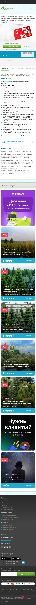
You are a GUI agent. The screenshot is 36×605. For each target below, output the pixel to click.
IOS (25, 74)
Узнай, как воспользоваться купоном (15, 142)
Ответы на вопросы (7, 509)
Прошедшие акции (7, 519)
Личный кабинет (34, 2)
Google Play (16, 558)
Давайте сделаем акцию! (9, 515)
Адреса (13, 68)
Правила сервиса (7, 507)
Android (30, 74)
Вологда (18, 2)
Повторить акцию (11, 46)
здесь (30, 109)
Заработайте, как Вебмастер (10, 517)
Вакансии (4, 505)
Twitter (7, 547)
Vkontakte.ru (5, 547)
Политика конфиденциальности (11, 532)
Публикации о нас (7, 503)
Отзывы (20, 68)
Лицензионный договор (9, 527)
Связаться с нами (6, 540)
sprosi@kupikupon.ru (7, 537)
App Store (6, 558)
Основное (5, 68)
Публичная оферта (7, 529)
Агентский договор (7, 525)
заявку (9, 81)
